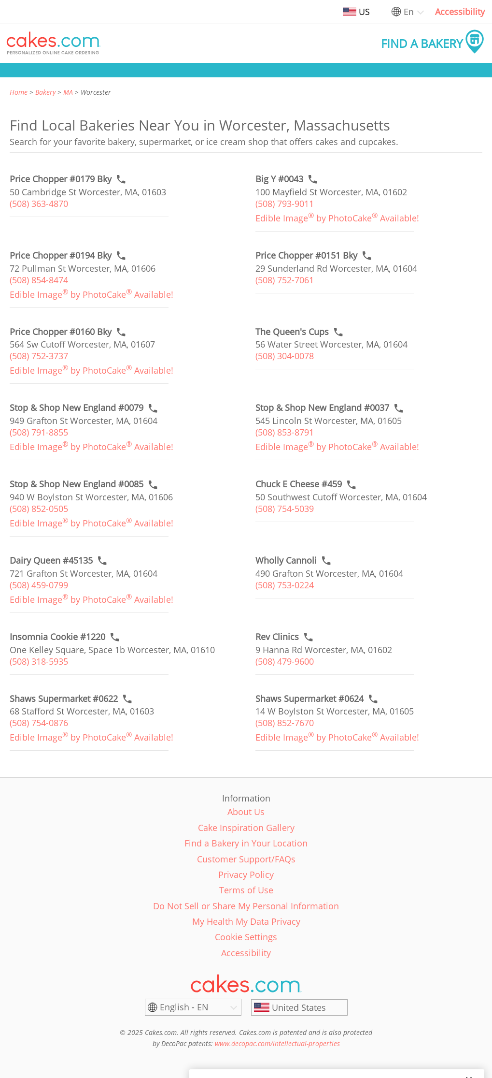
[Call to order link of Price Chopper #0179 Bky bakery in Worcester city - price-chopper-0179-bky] (61, 179)
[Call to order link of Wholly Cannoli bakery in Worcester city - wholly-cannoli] (286, 561)
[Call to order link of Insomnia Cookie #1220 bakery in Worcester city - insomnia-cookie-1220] (57, 637)
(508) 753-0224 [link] (284, 585)
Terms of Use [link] (246, 890)
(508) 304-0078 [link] (284, 356)
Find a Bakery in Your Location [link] (246, 843)
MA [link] (68, 92)
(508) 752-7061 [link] (284, 280)
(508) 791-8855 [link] (39, 432)
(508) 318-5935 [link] (39, 661)
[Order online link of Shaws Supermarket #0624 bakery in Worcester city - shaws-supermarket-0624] (309, 699)
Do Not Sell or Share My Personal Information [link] (246, 906)
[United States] (299, 1007)
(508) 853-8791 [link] (284, 432)
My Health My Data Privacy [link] (246, 921)
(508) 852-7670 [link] (284, 722)
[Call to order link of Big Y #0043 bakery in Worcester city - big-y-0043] (279, 179)
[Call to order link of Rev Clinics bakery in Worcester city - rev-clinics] (277, 637)
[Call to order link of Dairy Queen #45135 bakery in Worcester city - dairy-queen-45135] (51, 561)
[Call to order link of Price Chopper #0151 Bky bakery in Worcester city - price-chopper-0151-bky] (306, 255)
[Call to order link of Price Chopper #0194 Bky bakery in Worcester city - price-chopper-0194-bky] (61, 255)
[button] (53, 43)
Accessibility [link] (460, 11)
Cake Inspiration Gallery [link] (246, 827)
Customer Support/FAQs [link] (246, 859)
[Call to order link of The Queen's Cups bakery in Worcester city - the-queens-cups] (292, 332)
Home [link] (19, 92)
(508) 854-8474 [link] (39, 280)
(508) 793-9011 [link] (284, 203)
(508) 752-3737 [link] (39, 356)
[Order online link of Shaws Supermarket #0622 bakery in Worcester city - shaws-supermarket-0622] (64, 699)
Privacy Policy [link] (246, 874)
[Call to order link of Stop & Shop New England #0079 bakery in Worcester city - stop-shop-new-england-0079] (76, 408)
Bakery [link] (45, 92)
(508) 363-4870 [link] (39, 203)
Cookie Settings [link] (246, 937)
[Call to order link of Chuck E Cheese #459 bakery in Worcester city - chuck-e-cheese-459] (298, 484)
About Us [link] (246, 811)
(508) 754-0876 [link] (39, 722)
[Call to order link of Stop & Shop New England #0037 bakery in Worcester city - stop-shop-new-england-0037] (322, 408)
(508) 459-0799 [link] (39, 585)
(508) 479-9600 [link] (284, 661)
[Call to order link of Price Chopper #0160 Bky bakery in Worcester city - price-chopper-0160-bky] (61, 332)
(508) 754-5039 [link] (284, 508)
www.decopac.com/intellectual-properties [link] (277, 1043)
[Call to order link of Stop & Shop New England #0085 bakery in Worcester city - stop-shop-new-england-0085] (76, 484)
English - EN (184, 1007)
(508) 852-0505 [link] (39, 508)
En (409, 11)
